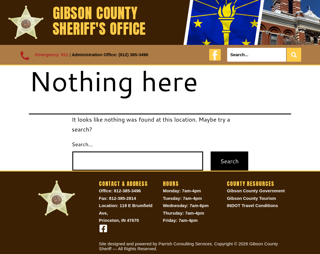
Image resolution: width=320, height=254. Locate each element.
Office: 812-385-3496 (120, 190)
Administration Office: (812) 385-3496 (110, 54)
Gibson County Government (256, 190)
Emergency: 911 (51, 54)
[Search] (256, 55)
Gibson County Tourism (251, 198)
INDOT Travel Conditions (252, 205)
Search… (82, 144)
